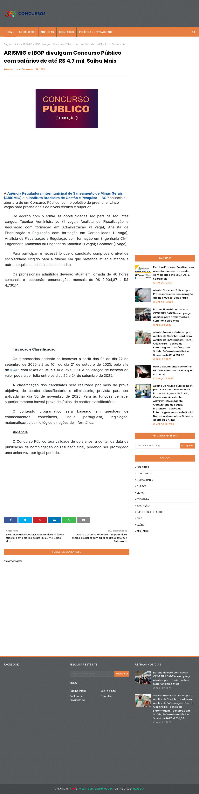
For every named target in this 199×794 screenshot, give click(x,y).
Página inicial (12, 44)
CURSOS (142, 486)
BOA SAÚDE (143, 467)
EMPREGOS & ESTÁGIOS (150, 512)
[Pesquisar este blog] (157, 446)
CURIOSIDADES (145, 480)
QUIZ (139, 518)
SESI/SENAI (143, 531)
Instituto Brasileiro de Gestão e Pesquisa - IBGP (69, 198)
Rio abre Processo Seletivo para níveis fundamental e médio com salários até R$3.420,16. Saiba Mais (173, 273)
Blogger (138, 788)
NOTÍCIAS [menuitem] (47, 32)
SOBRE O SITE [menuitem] (27, 32)
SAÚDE (140, 524)
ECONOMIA (143, 499)
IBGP (14, 370)
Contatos (106, 696)
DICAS (140, 492)
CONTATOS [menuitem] (66, 32)
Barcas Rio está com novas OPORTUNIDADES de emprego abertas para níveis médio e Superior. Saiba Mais (172, 315)
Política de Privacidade (77, 698)
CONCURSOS (144, 473)
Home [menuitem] (10, 32)
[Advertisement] (74, 164)
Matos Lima (13, 69)
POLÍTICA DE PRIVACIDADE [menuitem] (95, 32)
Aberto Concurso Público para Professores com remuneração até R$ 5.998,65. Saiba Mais (173, 294)
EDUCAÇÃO (143, 505)
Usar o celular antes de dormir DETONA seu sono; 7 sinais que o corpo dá (173, 370)
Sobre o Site (108, 691)
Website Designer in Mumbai (96, 788)
